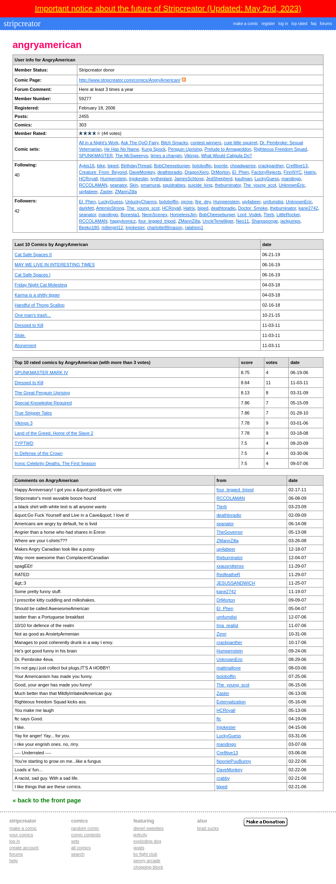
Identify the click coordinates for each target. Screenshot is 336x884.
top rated (299, 23)
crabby (223, 778)
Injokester (138, 178)
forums (326, 23)
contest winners (205, 142)
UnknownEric (292, 185)
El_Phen (240, 172)
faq (314, 23)
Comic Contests (86, 834)
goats (139, 847)
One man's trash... (33, 315)
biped (113, 165)
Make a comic (23, 828)
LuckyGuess (267, 178)
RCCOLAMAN (93, 185)
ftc (219, 718)
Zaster (106, 191)
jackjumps (290, 221)
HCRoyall (88, 178)
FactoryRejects (266, 172)
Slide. (20, 335)
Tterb (269, 214)
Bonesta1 (130, 214)
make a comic (245, 23)
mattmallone (229, 667)
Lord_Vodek (249, 214)
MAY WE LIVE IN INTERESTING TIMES (55, 264)
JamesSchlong (188, 178)
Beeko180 (89, 227)
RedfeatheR (228, 574)
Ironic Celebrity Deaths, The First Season (55, 463)
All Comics (81, 847)
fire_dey (203, 201)
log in (283, 23)
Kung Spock (154, 149)
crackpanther (270, 165)
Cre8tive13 (297, 165)
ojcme (187, 201)
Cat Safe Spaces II (33, 254)
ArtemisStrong (110, 208)
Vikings (191, 155)
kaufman (243, 178)
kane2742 (308, 208)
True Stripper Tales (33, 412)
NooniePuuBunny (234, 761)
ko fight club (145, 854)
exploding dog (148, 841)
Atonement (25, 345)
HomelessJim (183, 214)
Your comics (21, 834)
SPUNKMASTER (96, 155)
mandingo (291, 178)
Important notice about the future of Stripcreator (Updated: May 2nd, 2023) (168, 8)
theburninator (228, 185)
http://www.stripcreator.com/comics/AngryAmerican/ (130, 80)
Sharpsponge (264, 221)
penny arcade (147, 860)
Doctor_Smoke (253, 208)
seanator (118, 185)
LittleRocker (288, 214)
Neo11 (242, 221)
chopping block (148, 867)
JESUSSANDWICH (236, 583)
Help (13, 860)
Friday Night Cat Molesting (41, 284)
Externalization (231, 701)
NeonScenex (154, 214)
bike (101, 165)
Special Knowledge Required (43, 402)
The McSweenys (131, 155)
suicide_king (200, 185)
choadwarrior (242, 165)
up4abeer (88, 191)
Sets (75, 841)
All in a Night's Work (99, 142)
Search (78, 854)
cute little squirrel (240, 142)
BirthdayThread (136, 165)
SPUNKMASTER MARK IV (41, 372)
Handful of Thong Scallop (39, 305)
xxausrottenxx (230, 566)
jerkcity (140, 834)
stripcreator (21, 23)
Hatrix (310, 172)
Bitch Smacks (174, 142)
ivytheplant (161, 178)
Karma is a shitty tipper (37, 295)
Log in (14, 841)
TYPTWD (24, 443)
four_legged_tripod (157, 221)
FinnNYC (293, 172)
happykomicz (123, 221)
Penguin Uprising (185, 149)
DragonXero (196, 172)
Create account (23, 847)
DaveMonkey (142, 172)
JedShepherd (219, 178)
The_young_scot (259, 185)
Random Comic (85, 828)
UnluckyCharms (141, 201)
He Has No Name (121, 149)
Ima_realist (227, 625)
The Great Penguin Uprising (42, 392)
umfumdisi (273, 201)
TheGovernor (230, 532)
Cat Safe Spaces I (33, 274)
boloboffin (202, 165)
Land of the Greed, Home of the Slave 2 (54, 433)
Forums (16, 854)
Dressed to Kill (29, 325)
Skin (134, 185)
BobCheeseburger (172, 165)
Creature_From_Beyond (103, 172)
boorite (221, 165)
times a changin (166, 155)
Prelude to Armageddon (227, 149)
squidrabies (174, 185)
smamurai (150, 185)
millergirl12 (112, 227)
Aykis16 (86, 165)
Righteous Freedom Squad (280, 149)
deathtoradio (169, 172)
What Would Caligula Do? (226, 155)
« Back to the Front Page (47, 800)
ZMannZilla (126, 191)
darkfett (86, 208)
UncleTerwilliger (217, 221)
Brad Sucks (208, 828)
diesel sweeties (149, 828)
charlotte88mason (164, 227)
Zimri (221, 633)
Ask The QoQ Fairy (139, 142)
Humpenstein (113, 178)
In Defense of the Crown (39, 453)
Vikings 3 (23, 423)
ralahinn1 (194, 227)
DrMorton (220, 172)
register (268, 23)
